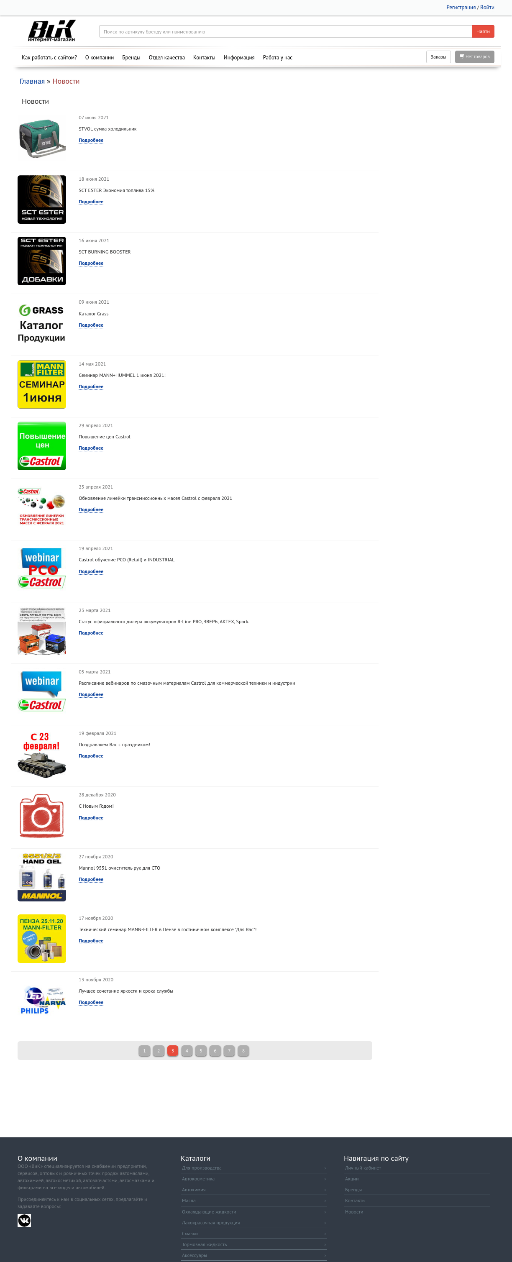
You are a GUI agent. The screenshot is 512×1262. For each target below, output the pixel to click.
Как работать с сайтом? (49, 57)
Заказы (438, 57)
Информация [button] (239, 57)
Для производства (254, 1167)
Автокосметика (254, 1178)
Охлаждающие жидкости (254, 1211)
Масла (254, 1200)
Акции (351, 1178)
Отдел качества (167, 57)
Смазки (254, 1233)
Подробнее (91, 140)
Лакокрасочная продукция (254, 1222)
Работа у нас (278, 57)
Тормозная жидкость (254, 1244)
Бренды (131, 57)
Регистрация (461, 7)
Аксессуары (254, 1255)
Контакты (204, 57)
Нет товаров (475, 56)
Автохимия (254, 1189)
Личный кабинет (363, 1168)
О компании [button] (99, 57)
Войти (487, 7)
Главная (32, 81)
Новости (354, 1211)
